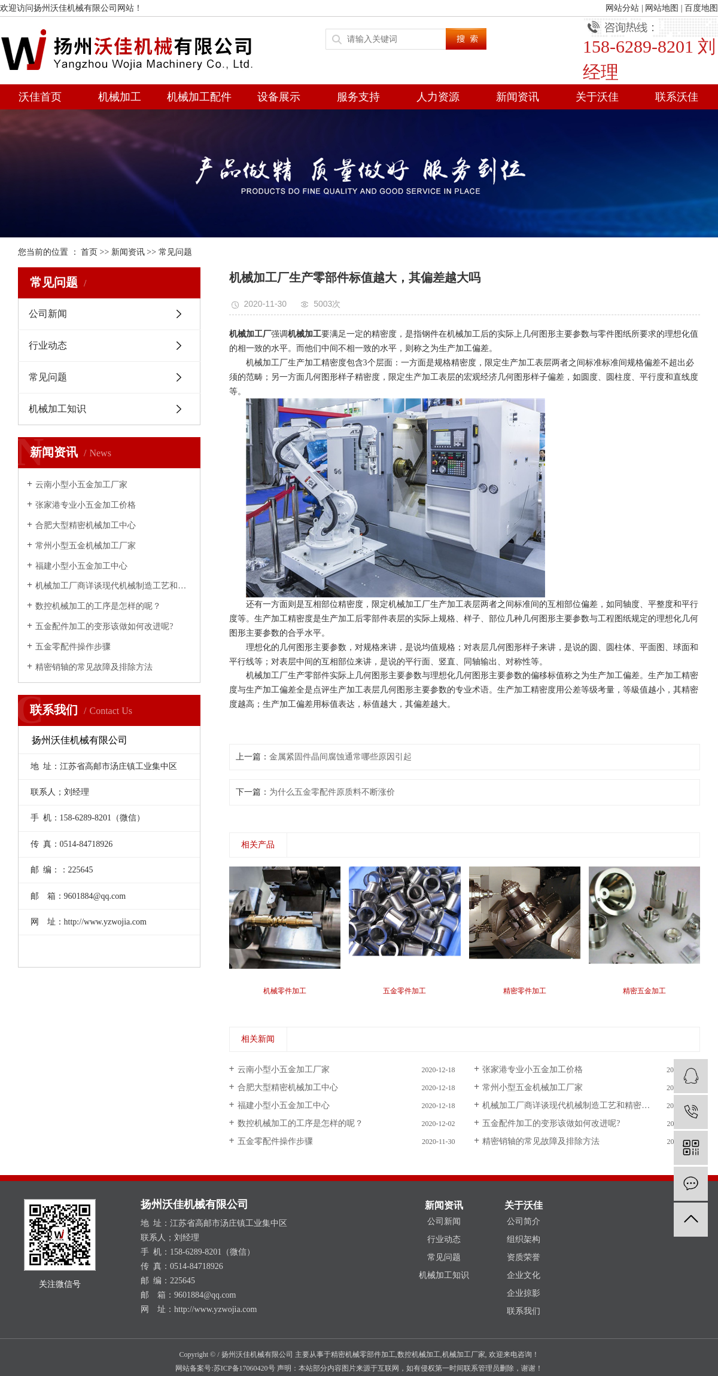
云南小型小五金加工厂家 (81, 484)
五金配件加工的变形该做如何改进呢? (104, 626)
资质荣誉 (523, 1257)
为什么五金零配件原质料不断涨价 (332, 792)
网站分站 (622, 8)
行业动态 (48, 345)
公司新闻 (48, 314)
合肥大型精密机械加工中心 (85, 525)
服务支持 (358, 97)
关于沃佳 (597, 97)
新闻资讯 (517, 97)
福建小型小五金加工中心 (81, 566)
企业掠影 (523, 1293)
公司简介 (523, 1221)
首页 (89, 252)
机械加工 (119, 97)
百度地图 (701, 8)
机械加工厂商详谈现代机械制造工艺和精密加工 (113, 585)
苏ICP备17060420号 (244, 1368)
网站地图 (662, 8)
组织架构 (523, 1239)
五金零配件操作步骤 (73, 646)
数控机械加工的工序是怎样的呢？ (98, 606)
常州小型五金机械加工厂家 (85, 545)
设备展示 (278, 97)
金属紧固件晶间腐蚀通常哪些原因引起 (340, 756)
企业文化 (523, 1275)
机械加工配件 (199, 97)
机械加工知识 (57, 409)
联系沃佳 (676, 97)
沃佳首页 (40, 97)
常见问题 (175, 252)
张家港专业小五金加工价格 (85, 505)
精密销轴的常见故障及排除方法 (94, 667)
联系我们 (523, 1311)
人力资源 (438, 97)
